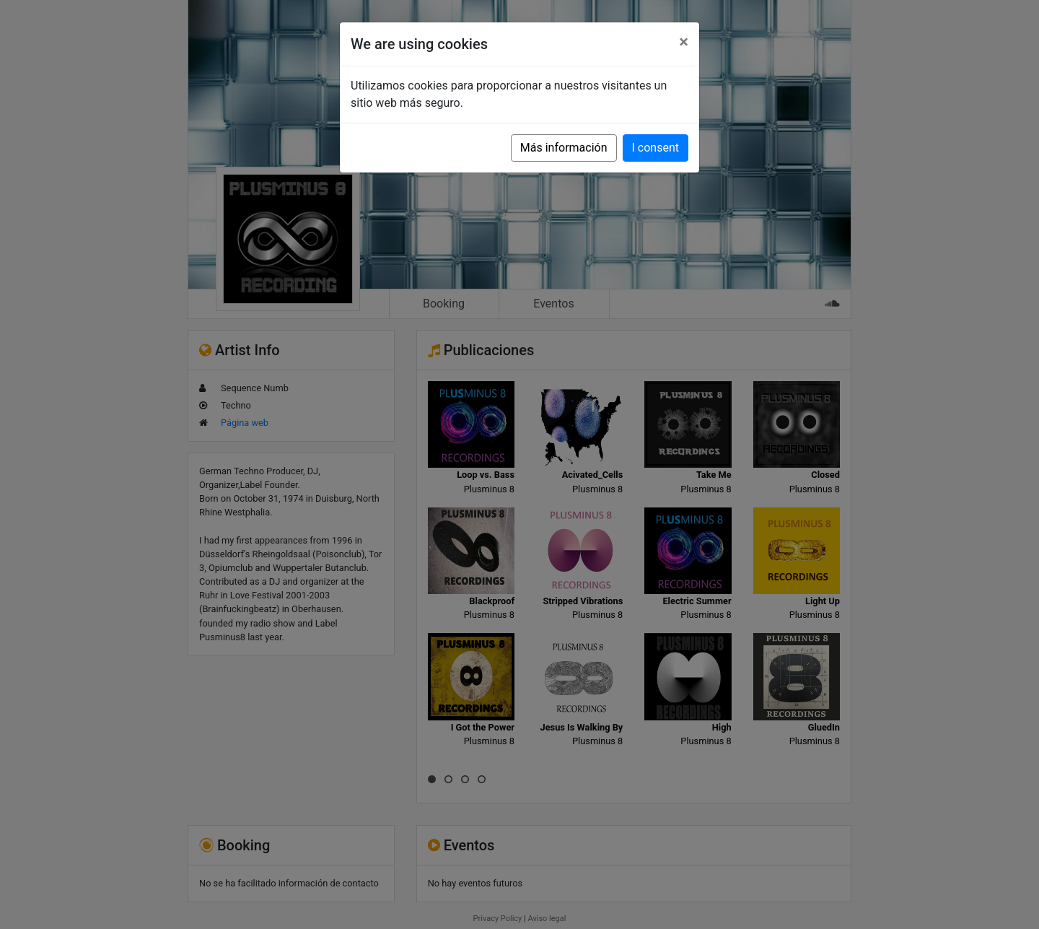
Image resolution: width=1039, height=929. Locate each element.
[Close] (683, 41)
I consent (655, 147)
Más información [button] (564, 147)
